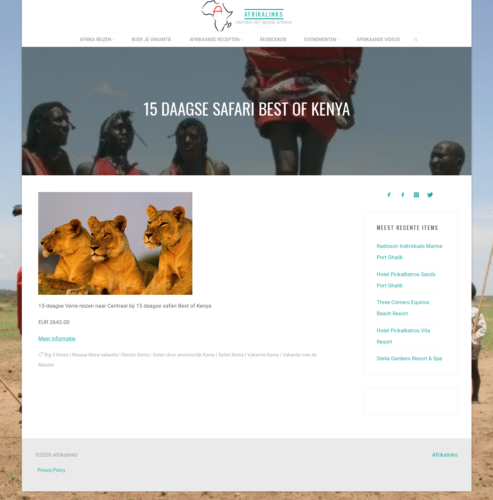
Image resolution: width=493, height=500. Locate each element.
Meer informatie (57, 338)
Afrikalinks (264, 14)
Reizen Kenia (138, 354)
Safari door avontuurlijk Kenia (188, 354)
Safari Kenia (236, 354)
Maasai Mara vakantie (96, 354)
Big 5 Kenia (56, 354)
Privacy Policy (52, 478)
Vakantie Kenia (269, 354)
